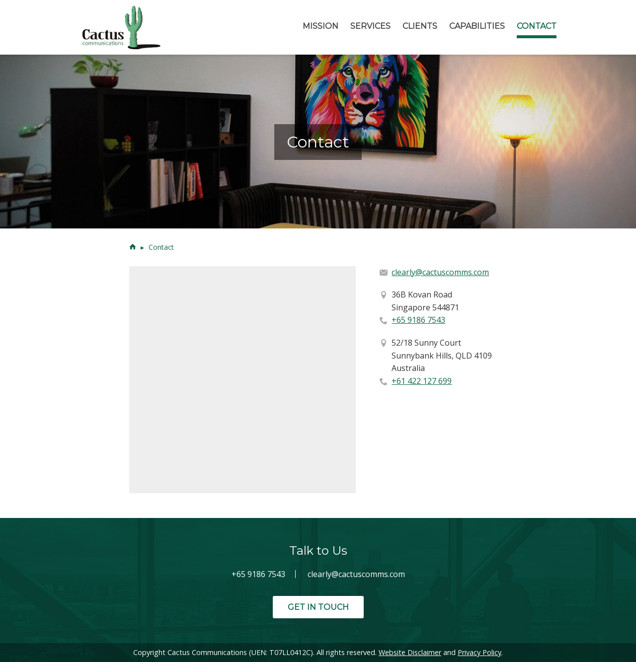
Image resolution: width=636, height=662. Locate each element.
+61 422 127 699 (422, 380)
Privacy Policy (479, 652)
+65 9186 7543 (418, 319)
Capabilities (477, 26)
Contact (536, 26)
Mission (320, 26)
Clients (419, 26)
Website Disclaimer (410, 652)
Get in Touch (318, 607)
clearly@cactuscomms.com (440, 272)
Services (370, 26)
